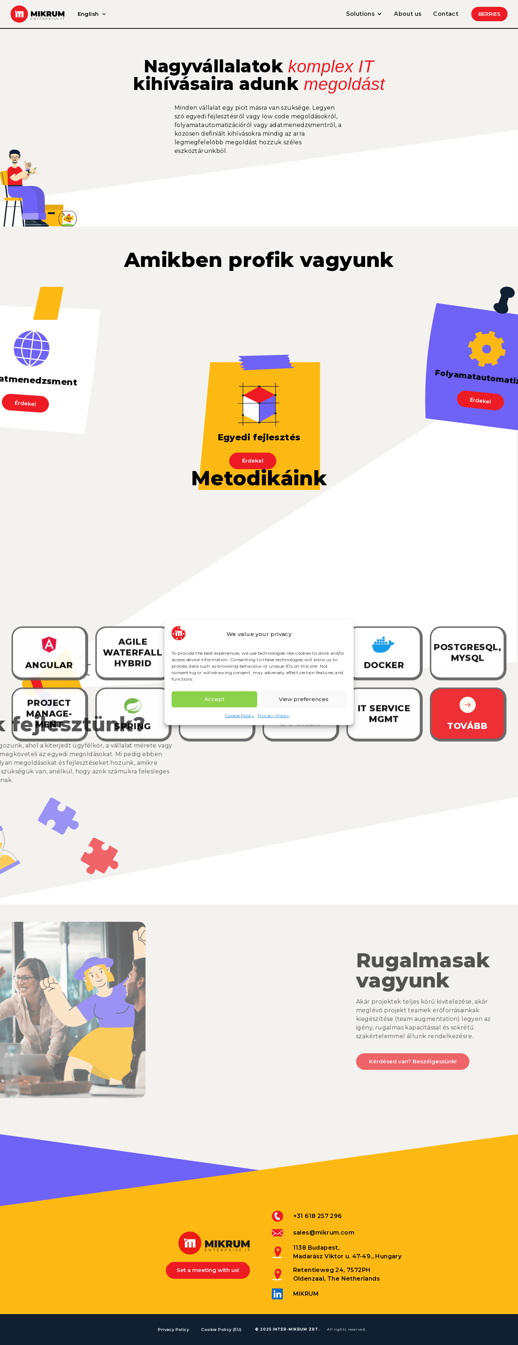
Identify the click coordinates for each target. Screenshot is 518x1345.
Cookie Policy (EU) (222, 1329)
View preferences (303, 699)
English (93, 13)
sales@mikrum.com (323, 1232)
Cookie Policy (239, 715)
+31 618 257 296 (317, 1216)
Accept (214, 699)
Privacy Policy (274, 715)
